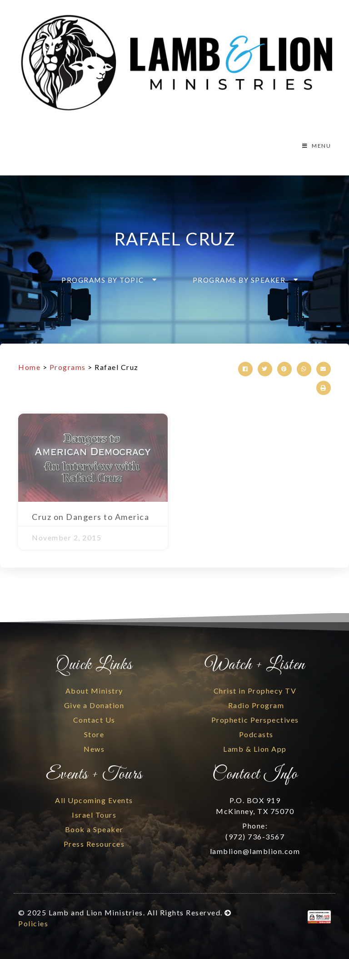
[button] (106, 280)
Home (29, 367)
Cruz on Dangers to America (90, 517)
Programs (68, 367)
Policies (33, 923)
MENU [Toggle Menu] (316, 145)
